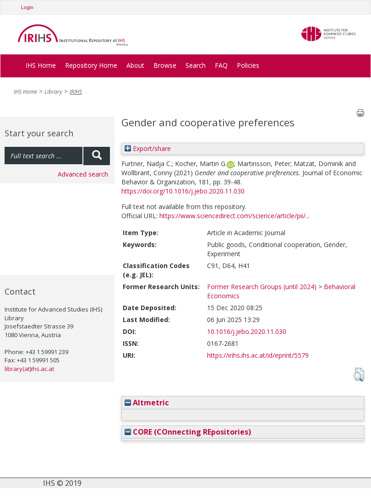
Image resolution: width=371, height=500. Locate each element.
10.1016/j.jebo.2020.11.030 (246, 331)
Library (53, 92)
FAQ (221, 65)
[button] (359, 375)
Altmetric (147, 403)
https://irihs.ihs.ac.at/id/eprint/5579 (258, 355)
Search (196, 65)
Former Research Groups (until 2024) (261, 286)
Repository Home (91, 65)
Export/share (148, 148)
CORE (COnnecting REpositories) (188, 432)
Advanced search (83, 174)
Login (27, 7)
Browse (164, 65)
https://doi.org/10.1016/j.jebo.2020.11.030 (183, 191)
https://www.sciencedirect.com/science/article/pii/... (234, 215)
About (135, 65)
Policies (248, 65)
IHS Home (41, 65)
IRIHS (76, 92)
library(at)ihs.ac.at (29, 369)
